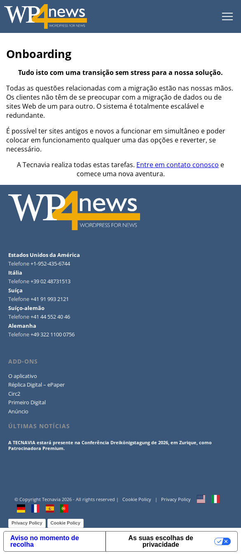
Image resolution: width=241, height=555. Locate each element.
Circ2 (14, 393)
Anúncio (18, 411)
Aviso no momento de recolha (44, 541)
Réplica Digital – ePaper (36, 384)
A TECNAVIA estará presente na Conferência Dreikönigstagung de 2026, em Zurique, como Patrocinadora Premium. (110, 445)
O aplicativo (22, 376)
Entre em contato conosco (177, 164)
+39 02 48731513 (50, 281)
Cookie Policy (136, 499)
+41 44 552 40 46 (50, 316)
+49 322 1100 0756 (52, 334)
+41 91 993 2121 (49, 299)
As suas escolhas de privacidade (161, 541)
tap (227, 16)
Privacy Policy (176, 499)
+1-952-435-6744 (50, 263)
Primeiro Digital (27, 402)
